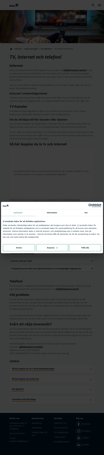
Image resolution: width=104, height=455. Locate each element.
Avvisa (19, 248)
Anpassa (52, 248)
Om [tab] (85, 213)
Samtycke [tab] (18, 213)
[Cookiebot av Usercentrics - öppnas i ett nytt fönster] (90, 205)
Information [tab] (52, 213)
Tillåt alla (85, 248)
